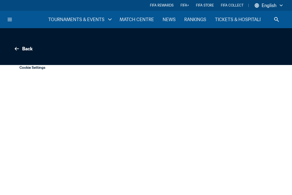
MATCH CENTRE (137, 19)
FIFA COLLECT (232, 5)
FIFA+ (185, 5)
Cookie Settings (32, 67)
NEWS (169, 19)
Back (23, 49)
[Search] (276, 19)
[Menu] (9, 19)
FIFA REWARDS (161, 5)
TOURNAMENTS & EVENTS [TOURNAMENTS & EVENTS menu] (80, 19)
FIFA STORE (205, 5)
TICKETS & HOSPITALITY (241, 19)
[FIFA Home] (27, 19)
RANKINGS (195, 19)
